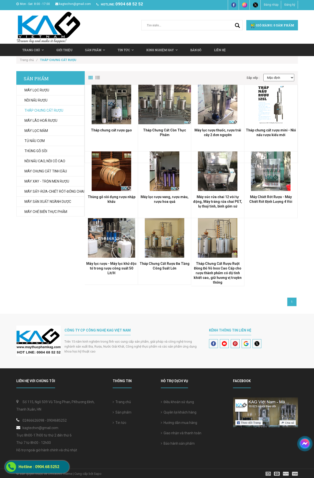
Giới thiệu (64, 50)
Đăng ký (289, 4)
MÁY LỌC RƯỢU (36, 90)
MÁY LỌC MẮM (36, 131)
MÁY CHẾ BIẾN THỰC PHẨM (45, 212)
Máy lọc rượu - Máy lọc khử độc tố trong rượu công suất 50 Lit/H (111, 268)
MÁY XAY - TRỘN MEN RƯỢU (46, 181)
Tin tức (126, 50)
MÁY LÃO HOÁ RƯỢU (40, 121)
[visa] (282, 473)
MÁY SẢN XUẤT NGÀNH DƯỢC (47, 202)
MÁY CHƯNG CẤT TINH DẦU (45, 171)
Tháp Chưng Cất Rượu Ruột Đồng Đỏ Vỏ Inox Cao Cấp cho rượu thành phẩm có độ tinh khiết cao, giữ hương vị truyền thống (218, 273)
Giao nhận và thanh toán (181, 433)
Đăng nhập (271, 4)
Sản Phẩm (95, 50)
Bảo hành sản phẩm (178, 443)
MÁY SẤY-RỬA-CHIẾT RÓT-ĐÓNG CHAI (54, 191)
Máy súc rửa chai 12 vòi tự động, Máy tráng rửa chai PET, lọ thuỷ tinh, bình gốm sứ (217, 201)
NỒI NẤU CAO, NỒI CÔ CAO (44, 161)
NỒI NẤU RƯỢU (35, 100)
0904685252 (57, 420)
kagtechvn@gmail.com (73, 4)
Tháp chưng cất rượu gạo (111, 130)
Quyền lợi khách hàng (178, 412)
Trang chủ (33, 50)
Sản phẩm (122, 412)
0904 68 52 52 (129, 3)
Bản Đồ (195, 50)
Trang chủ (122, 402)
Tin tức (119, 423)
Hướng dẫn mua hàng (179, 423)
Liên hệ (220, 50)
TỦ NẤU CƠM (34, 141)
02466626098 (33, 420)
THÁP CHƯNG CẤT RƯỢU (43, 110)
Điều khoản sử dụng (177, 402)
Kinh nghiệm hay (162, 50)
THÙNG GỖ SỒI (35, 151)
